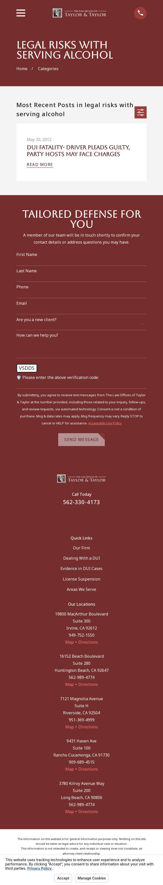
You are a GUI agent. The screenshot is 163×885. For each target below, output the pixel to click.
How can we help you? (37, 335)
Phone (22, 287)
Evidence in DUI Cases (81, 568)
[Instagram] (88, 517)
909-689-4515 (81, 762)
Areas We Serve (81, 589)
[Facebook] (75, 517)
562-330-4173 (81, 502)
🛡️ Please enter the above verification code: (57, 377)
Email (21, 303)
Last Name (26, 271)
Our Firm (81, 548)
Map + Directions (81, 642)
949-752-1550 (81, 635)
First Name (26, 254)
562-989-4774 (81, 677)
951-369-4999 (81, 720)
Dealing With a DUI (81, 558)
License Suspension (81, 579)
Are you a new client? (36, 319)
